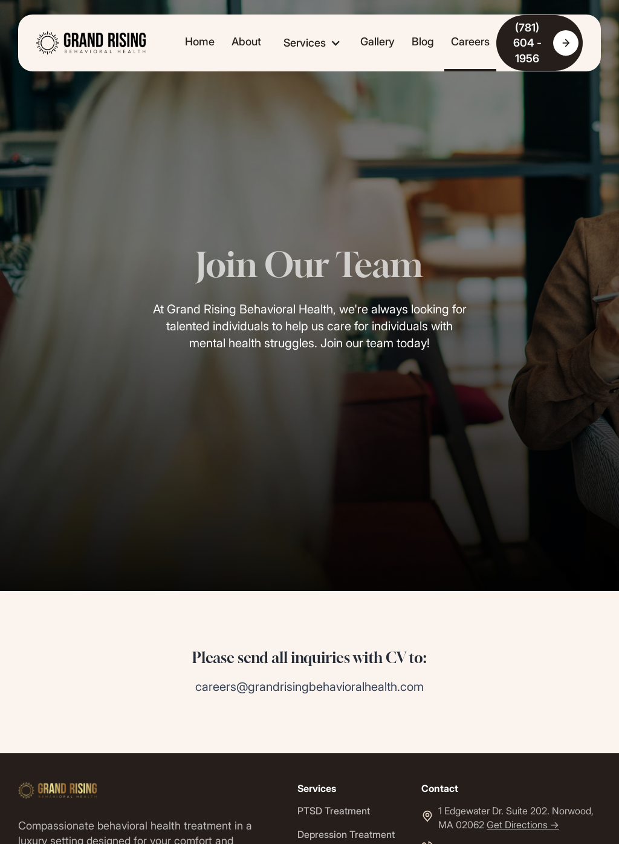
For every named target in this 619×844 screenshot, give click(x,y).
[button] (310, 43)
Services (305, 42)
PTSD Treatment (333, 811)
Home (200, 41)
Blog (423, 41)
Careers (470, 41)
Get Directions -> (523, 825)
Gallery (377, 41)
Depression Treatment (346, 834)
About (246, 41)
